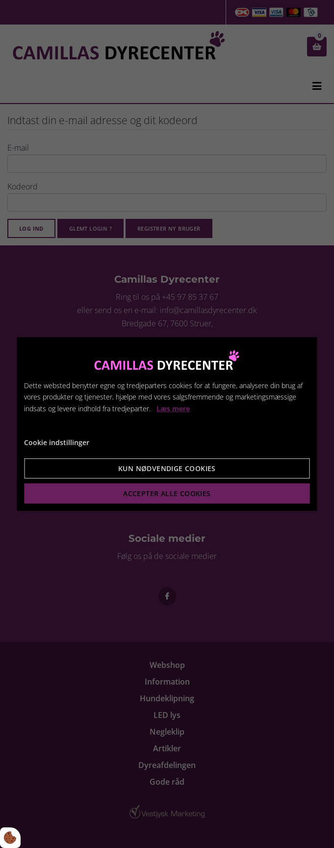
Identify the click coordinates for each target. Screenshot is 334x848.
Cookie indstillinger (56, 442)
